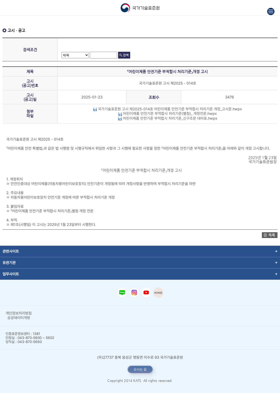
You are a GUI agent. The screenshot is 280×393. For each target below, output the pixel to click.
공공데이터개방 (18, 318)
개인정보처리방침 (19, 313)
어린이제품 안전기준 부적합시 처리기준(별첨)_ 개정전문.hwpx (167, 113)
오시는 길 (140, 369)
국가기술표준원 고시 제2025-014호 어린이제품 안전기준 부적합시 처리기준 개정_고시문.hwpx (167, 109)
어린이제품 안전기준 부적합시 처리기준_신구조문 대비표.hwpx (167, 118)
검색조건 (30, 49)
